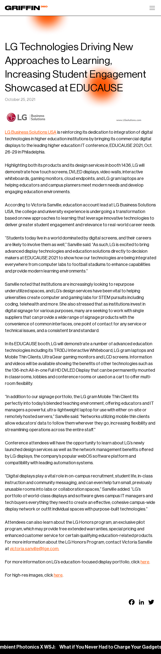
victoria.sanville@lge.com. (34, 549)
